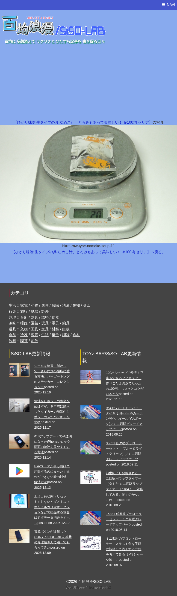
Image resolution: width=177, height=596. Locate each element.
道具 (12, 329)
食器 (55, 317)
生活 (12, 305)
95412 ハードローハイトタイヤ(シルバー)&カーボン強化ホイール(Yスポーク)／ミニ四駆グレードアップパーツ (124, 418)
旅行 (24, 311)
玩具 (45, 323)
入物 (24, 329)
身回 (86, 305)
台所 (24, 317)
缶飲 (34, 341)
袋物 (76, 305)
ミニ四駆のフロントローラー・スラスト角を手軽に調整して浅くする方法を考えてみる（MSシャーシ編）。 (124, 549)
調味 (66, 335)
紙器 (34, 311)
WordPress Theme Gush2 (88, 588)
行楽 (12, 311)
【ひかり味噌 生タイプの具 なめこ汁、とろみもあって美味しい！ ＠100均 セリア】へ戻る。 (88, 252)
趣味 (12, 323)
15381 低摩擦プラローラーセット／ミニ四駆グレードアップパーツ (124, 519)
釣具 (66, 323)
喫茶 (24, 341)
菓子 (55, 335)
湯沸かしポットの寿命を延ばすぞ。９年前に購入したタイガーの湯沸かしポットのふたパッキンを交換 (52, 411)
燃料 (45, 317)
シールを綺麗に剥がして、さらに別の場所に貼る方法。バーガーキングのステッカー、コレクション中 (52, 376)
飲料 (12, 341)
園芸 (34, 323)
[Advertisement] (88, 85)
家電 (24, 305)
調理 (12, 317)
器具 (34, 317)
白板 (66, 329)
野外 (45, 311)
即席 (34, 335)
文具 (45, 329)
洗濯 (66, 305)
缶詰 (45, 335)
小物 (34, 305)
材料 (55, 329)
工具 (34, 329)
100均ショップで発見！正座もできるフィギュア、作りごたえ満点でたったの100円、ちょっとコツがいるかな (125, 383)
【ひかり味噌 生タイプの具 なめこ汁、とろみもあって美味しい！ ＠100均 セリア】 (83, 122)
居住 (45, 305)
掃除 (55, 305)
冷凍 (24, 335)
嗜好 (24, 323)
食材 (76, 335)
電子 (55, 323)
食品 (12, 335)
